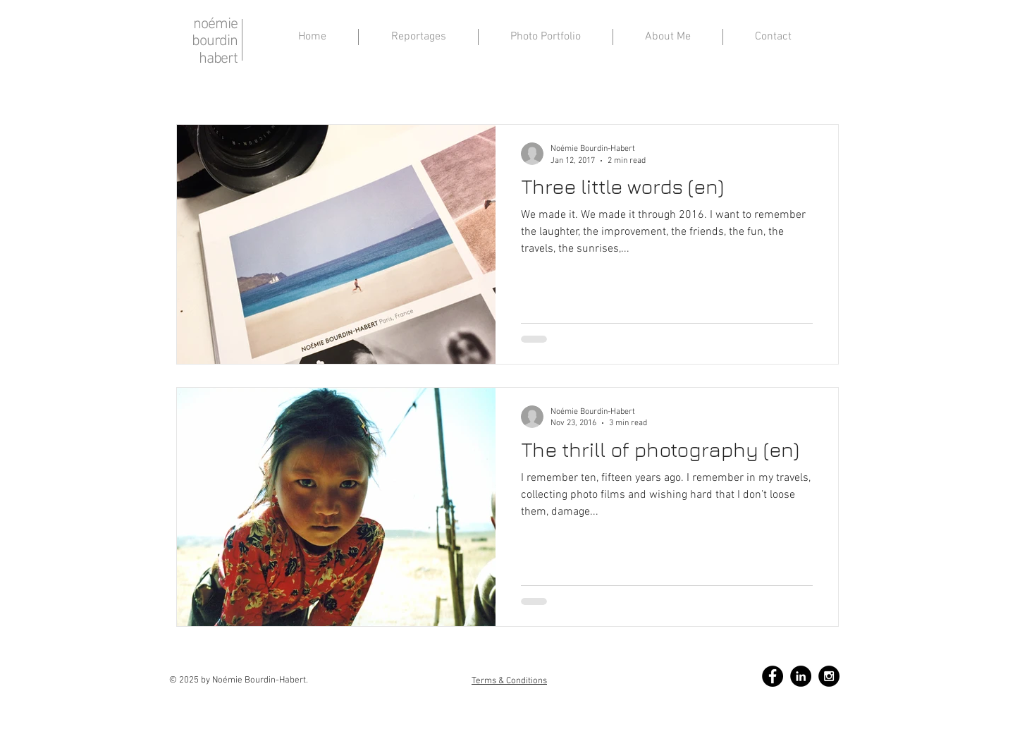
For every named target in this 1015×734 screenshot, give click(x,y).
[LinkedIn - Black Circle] (800, 676)
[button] (667, 37)
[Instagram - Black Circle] (828, 676)
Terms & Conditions (509, 681)
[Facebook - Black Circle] (772, 676)
